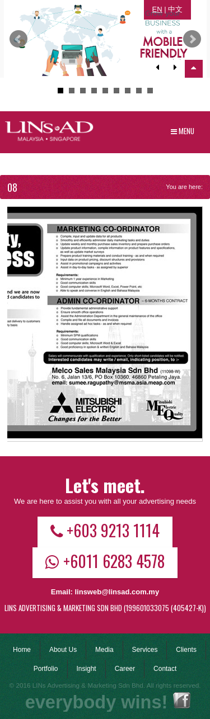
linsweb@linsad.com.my (116, 592)
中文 (175, 9)
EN (157, 9)
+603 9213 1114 (105, 530)
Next (192, 39)
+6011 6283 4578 (105, 561)
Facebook (181, 700)
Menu (182, 130)
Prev (18, 39)
